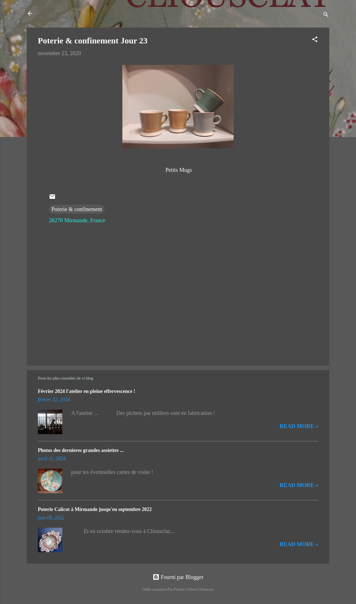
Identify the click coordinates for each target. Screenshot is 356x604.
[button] (315, 40)
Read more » (299, 426)
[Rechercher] (326, 15)
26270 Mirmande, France (77, 220)
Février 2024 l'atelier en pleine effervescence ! (86, 391)
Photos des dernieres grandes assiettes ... (81, 450)
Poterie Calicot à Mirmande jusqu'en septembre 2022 (95, 509)
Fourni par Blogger (178, 577)
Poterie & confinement (76, 209)
